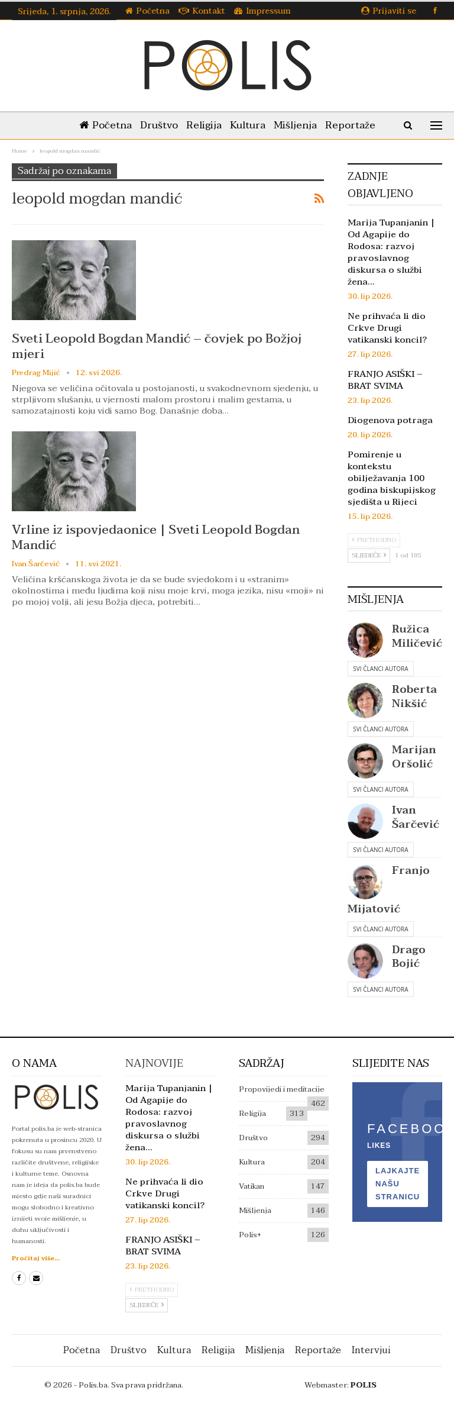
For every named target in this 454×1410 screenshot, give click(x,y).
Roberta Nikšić (414, 696)
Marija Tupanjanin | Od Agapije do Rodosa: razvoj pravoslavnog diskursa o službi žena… (391, 252)
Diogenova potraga (390, 420)
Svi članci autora (380, 668)
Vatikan (251, 1186)
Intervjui (371, 1350)
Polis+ (250, 1234)
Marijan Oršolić (414, 757)
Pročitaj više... (36, 1258)
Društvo (159, 125)
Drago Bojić (409, 957)
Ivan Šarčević (415, 817)
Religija (204, 125)
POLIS (364, 1385)
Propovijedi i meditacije (282, 1089)
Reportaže (350, 125)
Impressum (262, 11)
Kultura (247, 125)
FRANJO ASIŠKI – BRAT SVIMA (385, 379)
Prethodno (374, 540)
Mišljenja (295, 125)
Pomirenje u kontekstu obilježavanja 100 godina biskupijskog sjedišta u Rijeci (392, 478)
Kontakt (202, 11)
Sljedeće (369, 555)
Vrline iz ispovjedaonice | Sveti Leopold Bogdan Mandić (156, 537)
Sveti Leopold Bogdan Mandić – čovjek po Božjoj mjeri (156, 346)
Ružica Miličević (417, 636)
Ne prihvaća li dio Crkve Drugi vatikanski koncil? (387, 327)
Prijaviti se (388, 11)
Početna (147, 11)
